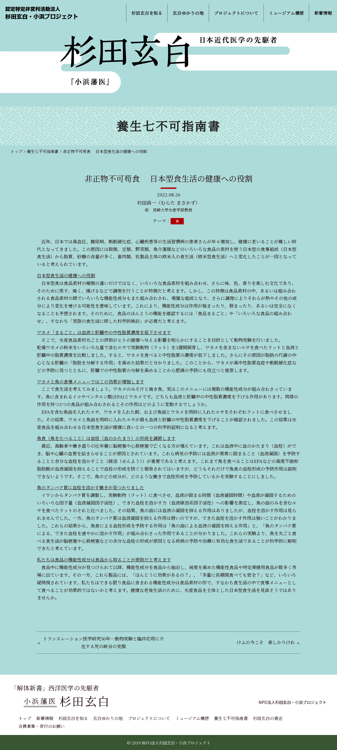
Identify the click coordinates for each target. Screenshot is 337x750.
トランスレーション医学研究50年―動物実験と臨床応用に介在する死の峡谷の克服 (103, 642)
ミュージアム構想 (192, 718)
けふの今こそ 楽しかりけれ (266, 642)
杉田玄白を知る (73, 718)
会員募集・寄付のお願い (41, 726)
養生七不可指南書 (231, 718)
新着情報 (44, 718)
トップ (24, 718)
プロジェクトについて (149, 718)
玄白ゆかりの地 (108, 718)
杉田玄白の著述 (268, 718)
